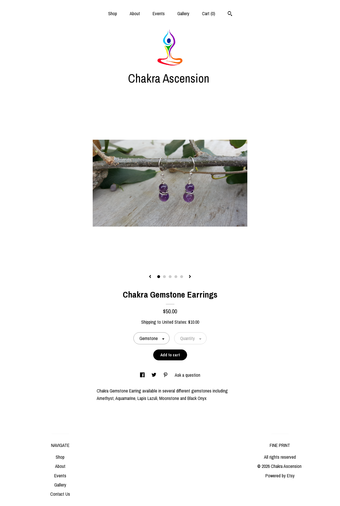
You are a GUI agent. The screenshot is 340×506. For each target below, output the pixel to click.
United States (174, 322)
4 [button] (175, 276)
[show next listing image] (190, 277)
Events (159, 13)
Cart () (208, 13)
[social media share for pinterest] (166, 375)
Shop (112, 13)
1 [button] (158, 276)
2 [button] (164, 276)
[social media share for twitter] (154, 375)
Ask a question (187, 375)
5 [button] (181, 276)
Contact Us (60, 494)
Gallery (183, 13)
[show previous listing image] (150, 277)
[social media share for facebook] (143, 375)
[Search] (230, 14)
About (135, 13)
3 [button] (170, 276)
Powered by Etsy (280, 475)
